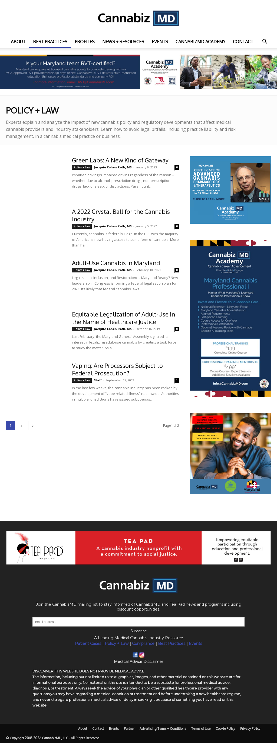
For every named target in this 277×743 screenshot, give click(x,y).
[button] (264, 42)
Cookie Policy (225, 729)
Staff (98, 380)
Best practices (50, 41)
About (18, 41)
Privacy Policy (250, 729)
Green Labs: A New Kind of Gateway (120, 160)
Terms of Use (200, 729)
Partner (129, 729)
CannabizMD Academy (200, 41)
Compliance (143, 643)
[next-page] (32, 425)
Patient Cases (88, 643)
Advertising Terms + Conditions (163, 729)
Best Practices (171, 643)
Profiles (85, 41)
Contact (243, 41)
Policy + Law (82, 167)
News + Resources (123, 41)
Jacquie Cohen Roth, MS (113, 167)
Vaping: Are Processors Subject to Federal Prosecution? (117, 369)
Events (160, 41)
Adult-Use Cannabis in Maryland (116, 262)
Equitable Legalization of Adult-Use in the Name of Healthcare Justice (123, 317)
